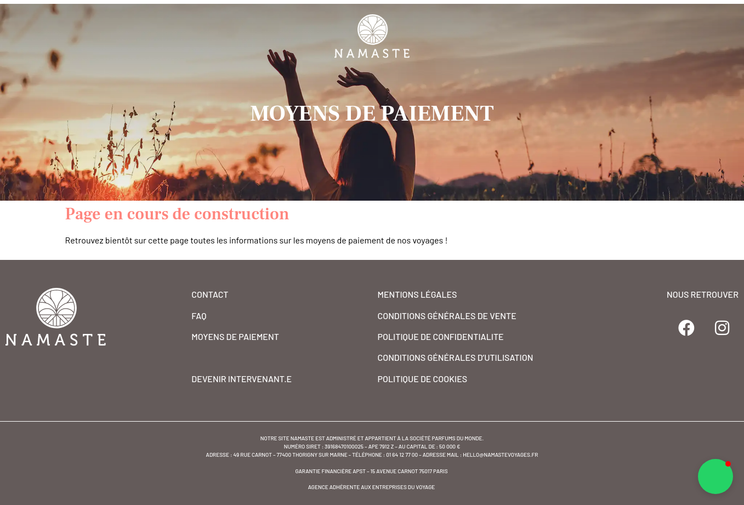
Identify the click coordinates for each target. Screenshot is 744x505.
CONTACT (209, 294)
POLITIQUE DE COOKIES (423, 378)
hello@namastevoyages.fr (500, 454)
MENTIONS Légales (417, 294)
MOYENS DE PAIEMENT (235, 336)
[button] (715, 476)
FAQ (198, 315)
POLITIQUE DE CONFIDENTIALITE (441, 336)
